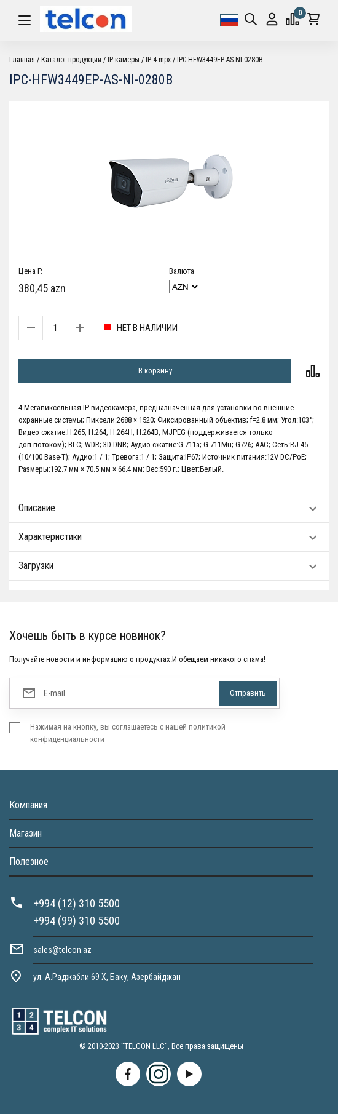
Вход (272, 19)
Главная (22, 59)
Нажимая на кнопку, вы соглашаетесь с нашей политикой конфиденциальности (128, 733)
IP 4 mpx (158, 59)
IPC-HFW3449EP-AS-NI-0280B (220, 59)
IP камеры (124, 59)
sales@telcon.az (62, 950)
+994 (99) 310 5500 (76, 920)
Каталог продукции (71, 59)
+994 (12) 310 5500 (76, 903)
